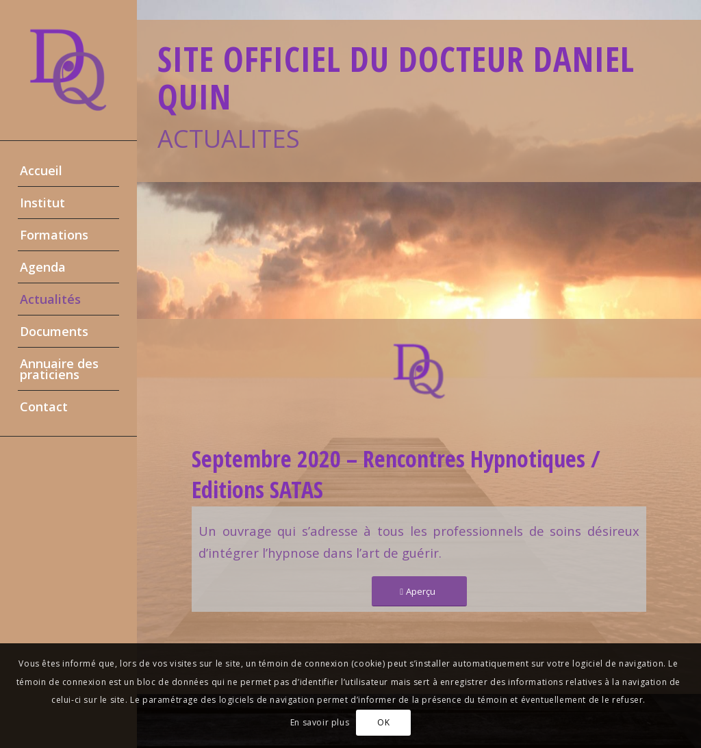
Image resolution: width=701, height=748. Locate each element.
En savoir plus (319, 722)
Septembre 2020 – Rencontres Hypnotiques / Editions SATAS (396, 473)
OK (383, 722)
